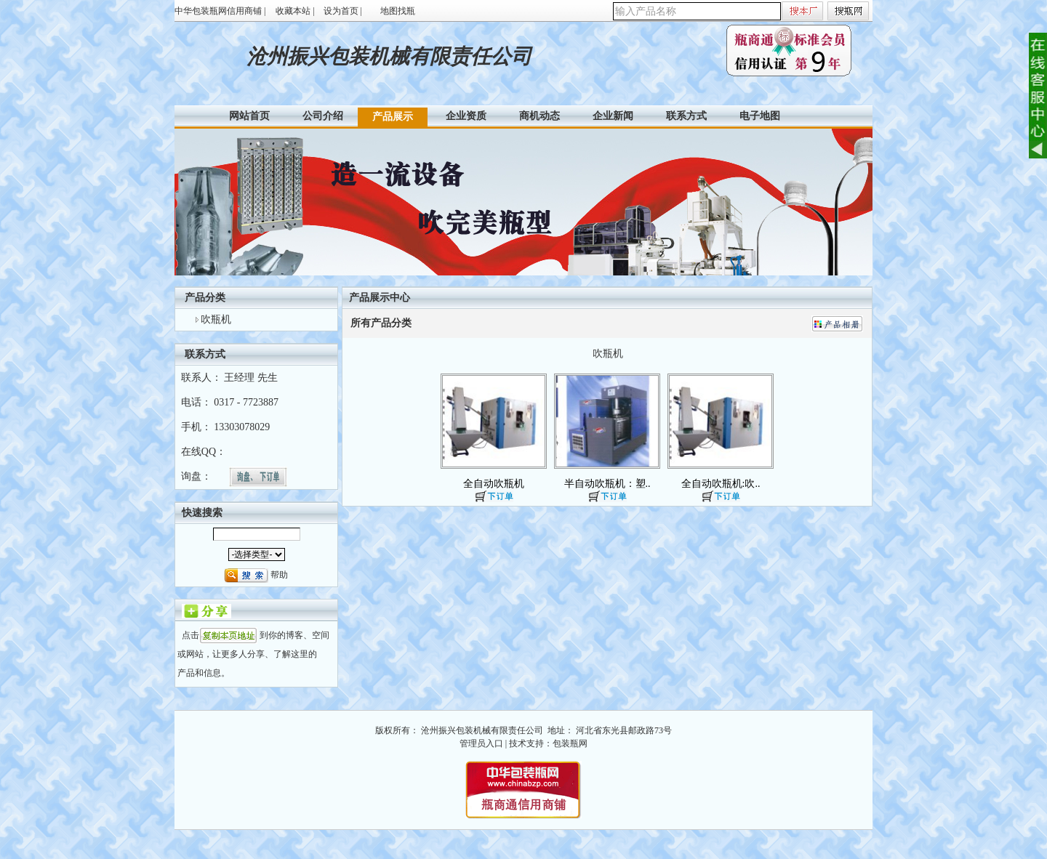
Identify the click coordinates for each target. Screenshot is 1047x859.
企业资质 (466, 115)
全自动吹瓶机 (493, 483)
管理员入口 (481, 743)
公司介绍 (322, 115)
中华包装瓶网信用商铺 (218, 11)
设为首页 (341, 11)
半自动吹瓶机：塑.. (607, 483)
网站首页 (249, 115)
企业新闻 (613, 115)
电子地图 (759, 115)
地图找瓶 (397, 11)
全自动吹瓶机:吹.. (721, 483)
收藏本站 (293, 11)
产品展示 (392, 116)
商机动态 (539, 115)
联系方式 (686, 115)
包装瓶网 (570, 743)
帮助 (279, 575)
